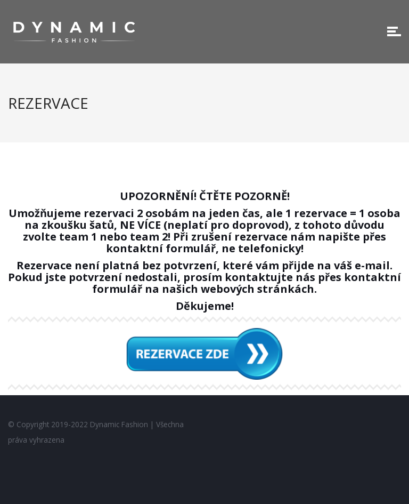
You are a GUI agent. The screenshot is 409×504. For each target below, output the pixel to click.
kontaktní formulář (161, 248)
